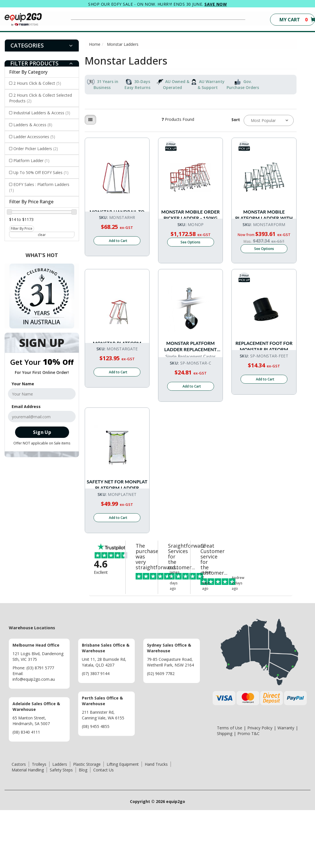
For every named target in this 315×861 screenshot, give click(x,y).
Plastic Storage (87, 815)
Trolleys (39, 815)
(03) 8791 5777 (40, 718)
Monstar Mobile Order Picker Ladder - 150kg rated (190, 210)
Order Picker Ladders (35, 148)
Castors (19, 815)
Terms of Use (229, 778)
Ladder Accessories (34, 136)
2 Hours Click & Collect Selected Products (40, 98)
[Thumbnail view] (90, 120)
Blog (83, 820)
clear (42, 234)
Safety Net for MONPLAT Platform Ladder (117, 511)
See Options (190, 261)
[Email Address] (42, 416)
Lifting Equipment (123, 815)
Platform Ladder (31, 160)
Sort (235, 119)
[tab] (42, 46)
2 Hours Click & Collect (37, 83)
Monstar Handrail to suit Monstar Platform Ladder (117, 210)
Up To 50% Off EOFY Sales (41, 172)
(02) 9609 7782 (161, 724)
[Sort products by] (268, 120)
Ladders (59, 815)
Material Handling (28, 820)
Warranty (285, 778)
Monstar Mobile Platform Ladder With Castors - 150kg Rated (264, 210)
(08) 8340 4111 (26, 783)
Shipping (224, 784)
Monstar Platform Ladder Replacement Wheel (190, 360)
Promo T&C (248, 784)
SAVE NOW (215, 4)
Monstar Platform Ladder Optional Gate (117, 360)
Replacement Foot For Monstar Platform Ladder (264, 360)
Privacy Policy (259, 778)
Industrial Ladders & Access (41, 112)
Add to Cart (118, 267)
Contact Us (103, 820)
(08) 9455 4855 (95, 777)
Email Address (26, 406)
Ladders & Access (32, 124)
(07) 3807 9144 (95, 724)
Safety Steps (61, 820)
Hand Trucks (156, 815)
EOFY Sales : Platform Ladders (39, 187)
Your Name (23, 383)
